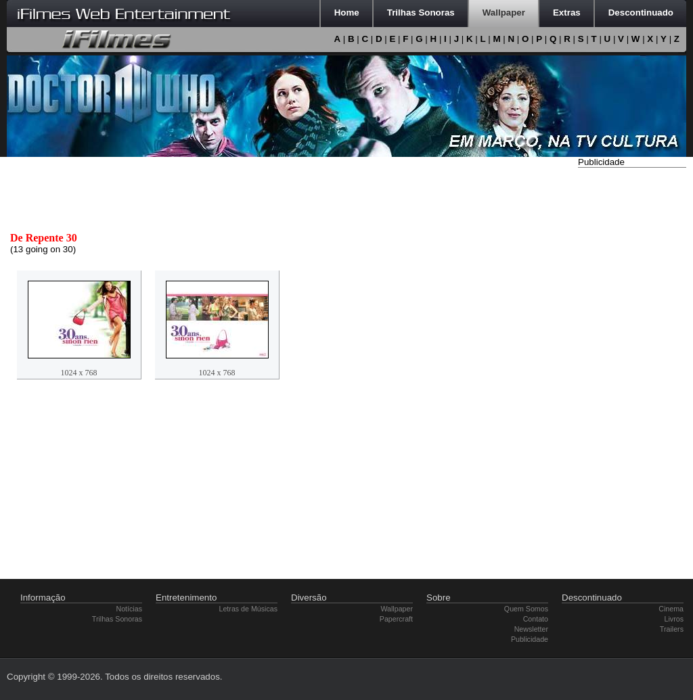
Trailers (672, 629)
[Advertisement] (632, 374)
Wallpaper (396, 609)
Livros (674, 619)
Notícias (129, 609)
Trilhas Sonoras (117, 619)
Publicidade (529, 639)
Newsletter (531, 629)
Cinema (671, 609)
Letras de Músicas (248, 609)
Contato (535, 619)
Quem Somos (526, 609)
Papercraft (396, 619)
